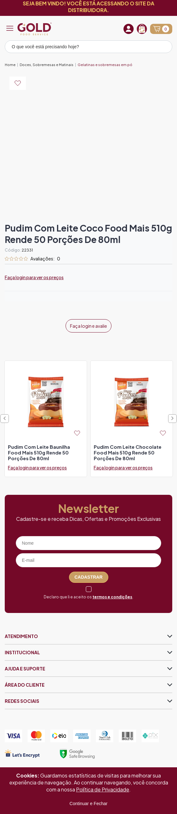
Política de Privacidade (102, 789)
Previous (4, 418)
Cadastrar (88, 577)
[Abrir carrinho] (161, 29)
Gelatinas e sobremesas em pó (105, 65)
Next (172, 418)
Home (10, 65)
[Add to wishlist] (77, 433)
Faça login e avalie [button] (88, 326)
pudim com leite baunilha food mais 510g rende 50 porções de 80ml (39, 452)
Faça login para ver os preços (34, 277)
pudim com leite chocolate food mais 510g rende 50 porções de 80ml (127, 452)
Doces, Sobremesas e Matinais (46, 65)
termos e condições (112, 597)
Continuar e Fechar (89, 803)
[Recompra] (142, 29)
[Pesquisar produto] (163, 47)
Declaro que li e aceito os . (88, 597)
